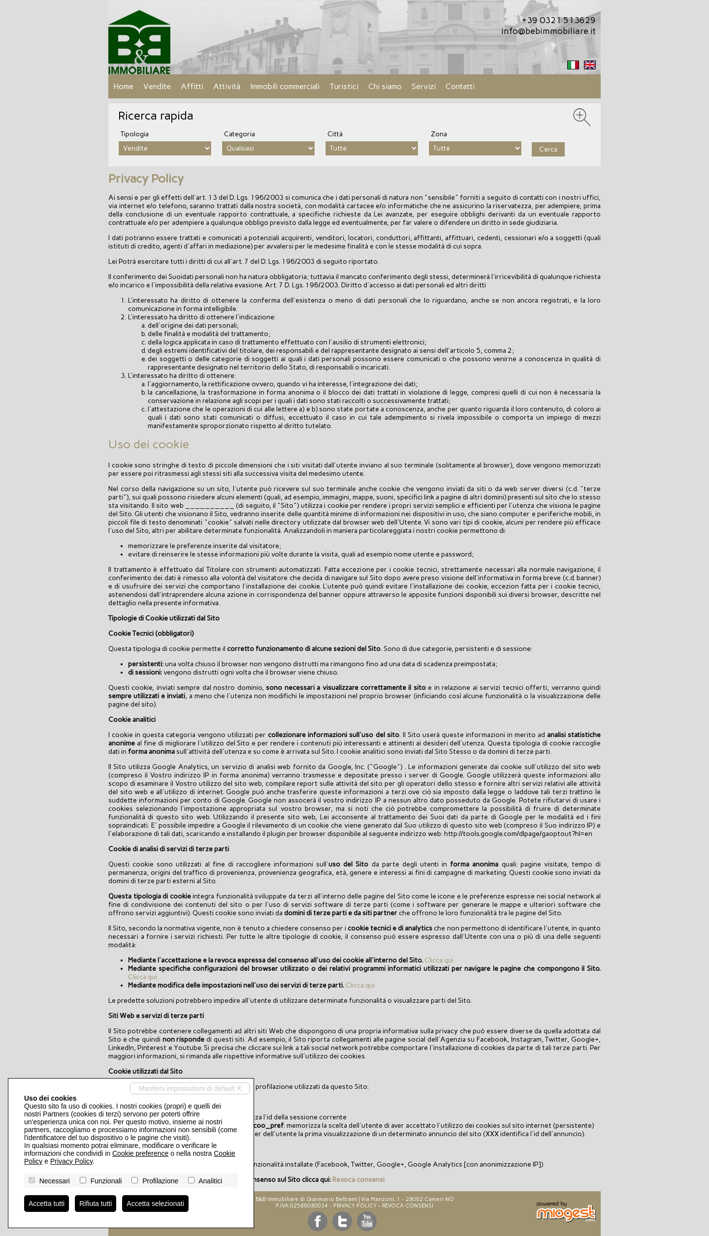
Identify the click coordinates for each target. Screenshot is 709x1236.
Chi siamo (385, 86)
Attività (226, 86)
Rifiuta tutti (95, 1203)
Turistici (343, 86)
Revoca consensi (358, 1179)
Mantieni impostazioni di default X (189, 1088)
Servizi (424, 86)
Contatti (460, 86)
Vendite (157, 86)
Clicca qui (438, 960)
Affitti (192, 86)
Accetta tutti (46, 1203)
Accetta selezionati (155, 1203)
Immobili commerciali (285, 86)
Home (123, 86)
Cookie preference (140, 1153)
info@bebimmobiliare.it (548, 31)
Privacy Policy (355, 1206)
